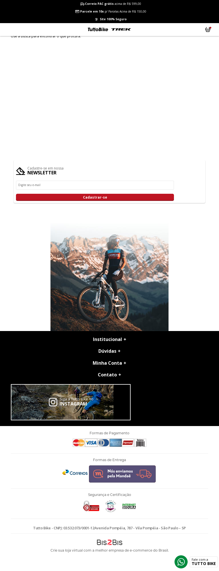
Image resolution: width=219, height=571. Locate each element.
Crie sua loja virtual (66, 550)
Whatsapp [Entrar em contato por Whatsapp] (181, 561)
